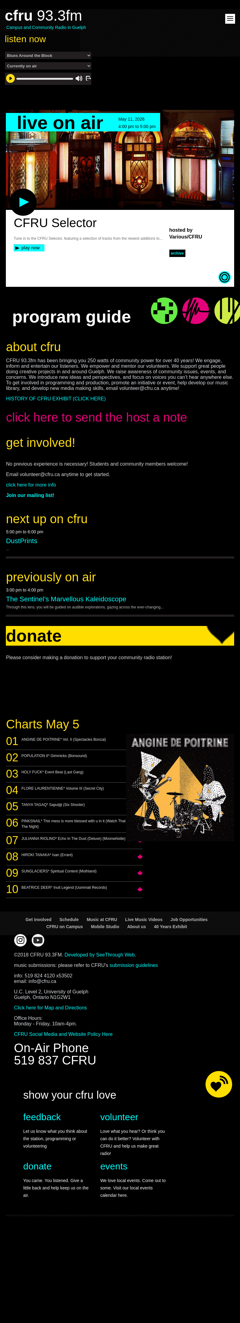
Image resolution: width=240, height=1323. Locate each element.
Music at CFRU (102, 919)
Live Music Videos (144, 919)
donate (37, 1166)
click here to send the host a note (96, 417)
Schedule (69, 919)
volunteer (119, 1117)
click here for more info (31, 484)
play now (30, 247)
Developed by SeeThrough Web (99, 954)
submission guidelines (134, 965)
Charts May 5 (42, 724)
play (13, 191)
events (113, 1166)
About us (136, 926)
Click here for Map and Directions (50, 1007)
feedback (42, 1117)
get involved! (40, 442)
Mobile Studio (105, 926)
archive (177, 253)
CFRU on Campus (64, 926)
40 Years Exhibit (170, 926)
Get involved (39, 919)
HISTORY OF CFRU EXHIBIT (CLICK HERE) (56, 398)
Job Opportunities (189, 919)
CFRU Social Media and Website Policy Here (63, 1034)
